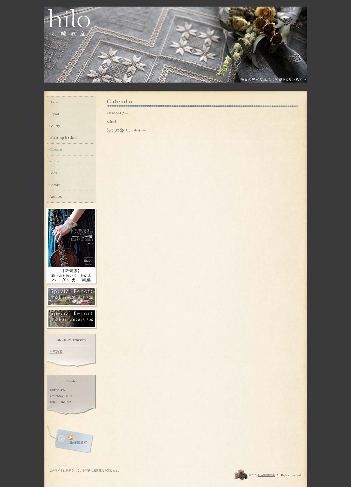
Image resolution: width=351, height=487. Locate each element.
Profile (54, 161)
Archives (55, 196)
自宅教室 (56, 352)
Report (54, 114)
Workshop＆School (63, 137)
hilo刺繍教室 (266, 475)
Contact (54, 185)
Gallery (54, 126)
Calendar (55, 149)
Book (53, 173)
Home (53, 102)
